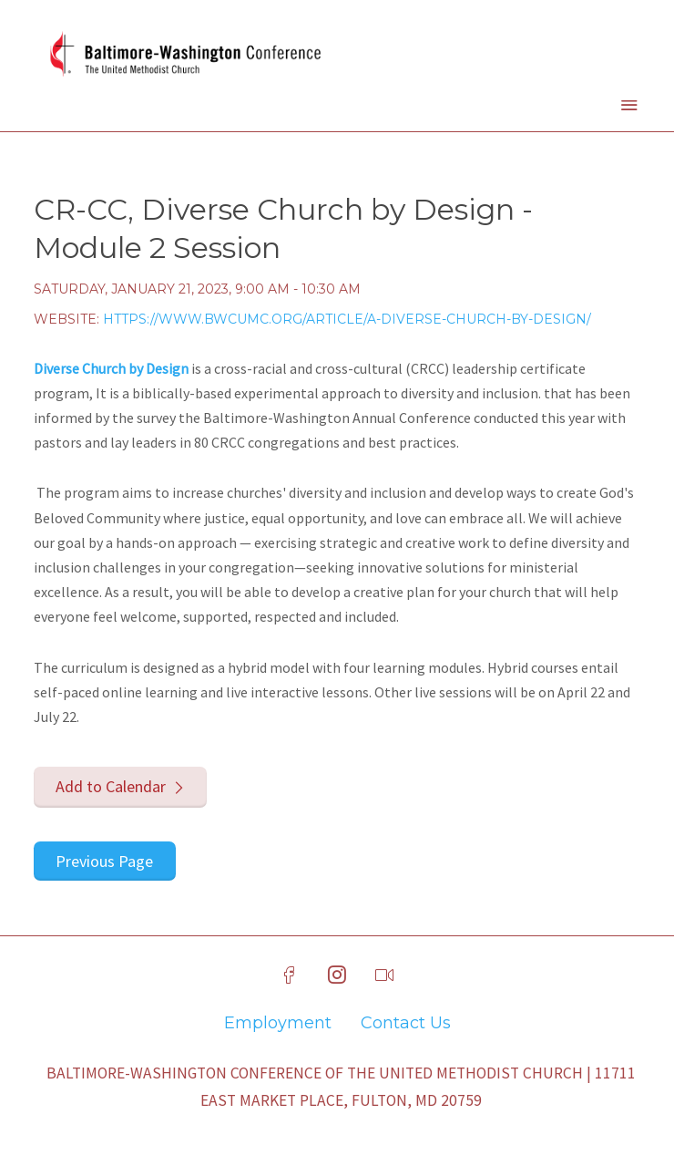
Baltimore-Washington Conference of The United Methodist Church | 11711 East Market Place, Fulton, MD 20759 (341, 1086)
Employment (278, 1023)
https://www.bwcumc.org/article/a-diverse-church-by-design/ (347, 319)
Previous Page (104, 861)
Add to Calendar (111, 786)
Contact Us (406, 1023)
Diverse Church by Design (111, 368)
